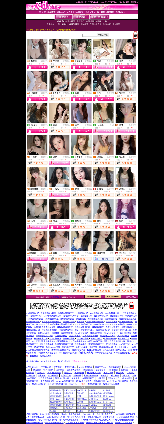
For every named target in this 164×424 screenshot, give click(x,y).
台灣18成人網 (68, 408)
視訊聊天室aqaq (82, 399)
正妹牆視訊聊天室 (56, 402)
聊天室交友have (108, 411)
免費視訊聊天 (68, 393)
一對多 (111, 125)
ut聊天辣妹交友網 (55, 393)
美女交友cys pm (108, 402)
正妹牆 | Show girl (82, 405)
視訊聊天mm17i (69, 402)
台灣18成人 (80, 393)
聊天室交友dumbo (108, 396)
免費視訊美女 (54, 408)
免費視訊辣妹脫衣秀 (56, 390)
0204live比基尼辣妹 (95, 393)
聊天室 (79, 396)
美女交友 (80, 411)
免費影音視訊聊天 (56, 396)
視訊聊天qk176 (107, 399)
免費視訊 (44, 61)
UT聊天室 (92, 390)
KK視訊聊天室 (56, 297)
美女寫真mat (93, 405)
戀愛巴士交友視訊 (70, 390)
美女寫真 (53, 411)
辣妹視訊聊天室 (69, 399)
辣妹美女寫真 (81, 408)
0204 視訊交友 (81, 390)
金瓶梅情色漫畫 (108, 408)
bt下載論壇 (92, 408)
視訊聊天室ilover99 (95, 402)
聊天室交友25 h (55, 399)
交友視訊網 (106, 390)
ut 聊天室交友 (93, 399)
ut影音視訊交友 (108, 393)
